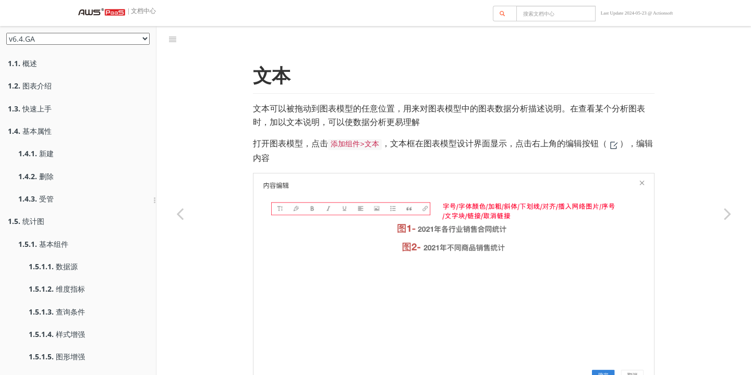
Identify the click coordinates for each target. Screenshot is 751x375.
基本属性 (30, 131)
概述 (22, 63)
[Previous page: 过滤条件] (179, 213)
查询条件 (57, 312)
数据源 (53, 266)
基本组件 (43, 244)
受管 (36, 199)
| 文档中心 (141, 11)
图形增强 (57, 356)
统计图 (26, 221)
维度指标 (57, 289)
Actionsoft (663, 13)
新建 (36, 153)
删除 (36, 176)
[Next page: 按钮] (727, 213)
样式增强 (57, 334)
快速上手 (30, 109)
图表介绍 (30, 86)
